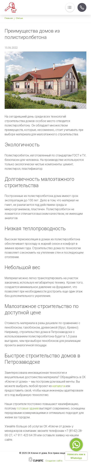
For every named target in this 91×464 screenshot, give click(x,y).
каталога (58, 386)
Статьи (19, 18)
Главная (9, 18)
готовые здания (28, 408)
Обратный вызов (81, 7)
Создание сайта (54, 461)
